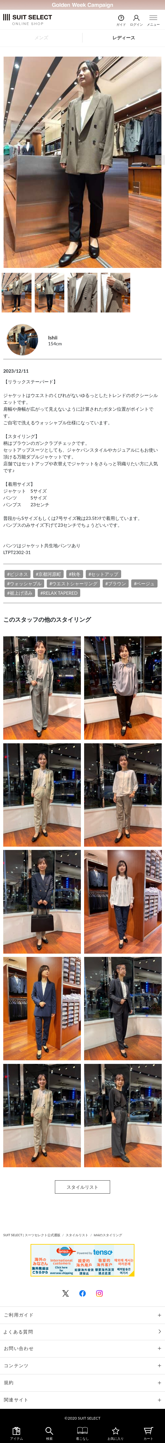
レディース (123, 37)
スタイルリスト (82, 1187)
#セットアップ (103, 574)
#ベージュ (144, 583)
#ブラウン (115, 583)
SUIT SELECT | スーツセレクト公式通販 (31, 1235)
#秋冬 (75, 574)
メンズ (41, 37)
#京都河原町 (48, 574)
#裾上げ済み (19, 593)
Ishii (52, 337)
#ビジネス (17, 574)
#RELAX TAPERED (59, 593)
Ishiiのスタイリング (108, 1235)
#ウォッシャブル (24, 583)
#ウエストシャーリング (73, 583)
